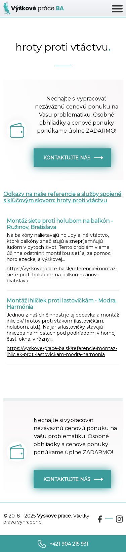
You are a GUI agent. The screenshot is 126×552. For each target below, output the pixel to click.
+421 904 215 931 (68, 544)
